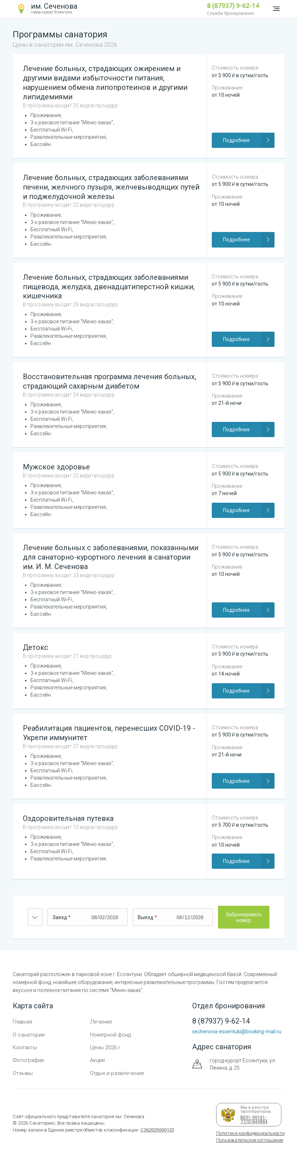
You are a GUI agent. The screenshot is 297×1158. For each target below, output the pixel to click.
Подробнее (248, 140)
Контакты (25, 1047)
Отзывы (23, 1073)
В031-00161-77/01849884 (252, 1119)
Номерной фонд (110, 1035)
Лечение (101, 1021)
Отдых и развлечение (117, 1073)
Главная (22, 1021)
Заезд (60, 917)
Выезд (145, 917)
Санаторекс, (42, 1123)
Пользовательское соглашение (249, 1140)
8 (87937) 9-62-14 (233, 5)
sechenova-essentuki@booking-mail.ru (236, 1031)
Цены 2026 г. (106, 1047)
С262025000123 (157, 1130)
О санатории (29, 1035)
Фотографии (28, 1060)
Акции (97, 1060)
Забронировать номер (243, 917)
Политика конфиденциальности (250, 1133)
